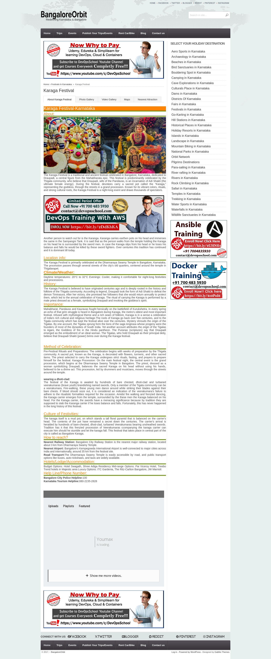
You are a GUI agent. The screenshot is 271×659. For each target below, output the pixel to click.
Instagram (223, 3)
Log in (174, 652)
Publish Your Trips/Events (97, 33)
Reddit (198, 3)
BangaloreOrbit (57, 652)
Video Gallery (109, 99)
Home (152, 3)
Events (72, 33)
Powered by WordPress (190, 652)
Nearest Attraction (147, 99)
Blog (143, 33)
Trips (59, 33)
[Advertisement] (202, 329)
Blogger (187, 3)
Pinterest (210, 3)
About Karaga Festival (59, 99)
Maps (127, 99)
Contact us (158, 33)
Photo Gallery (86, 99)
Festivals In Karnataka (61, 84)
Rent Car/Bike (127, 33)
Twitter (175, 3)
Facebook (163, 3)
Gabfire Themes (222, 652)
